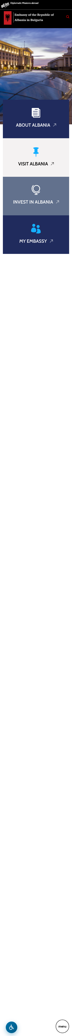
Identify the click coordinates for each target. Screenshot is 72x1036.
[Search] (68, 17)
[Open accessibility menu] (11, 1027)
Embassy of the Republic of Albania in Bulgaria (34, 17)
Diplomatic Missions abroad (24, 3)
